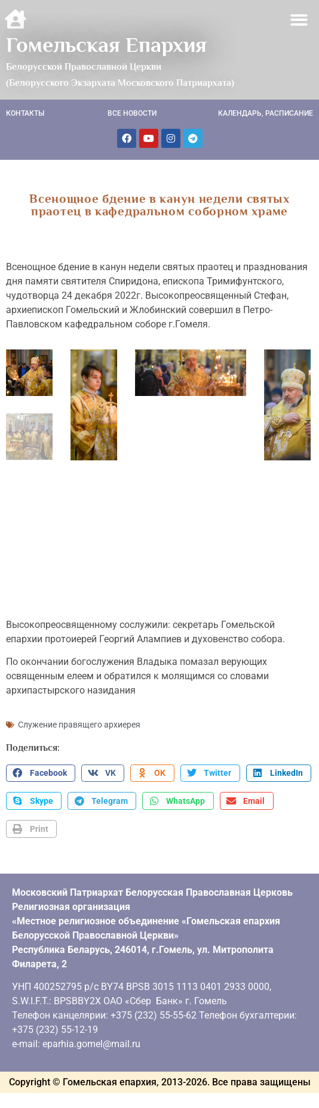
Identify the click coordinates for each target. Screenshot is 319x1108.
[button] (300, 20)
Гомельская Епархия (106, 45)
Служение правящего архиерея (79, 721)
